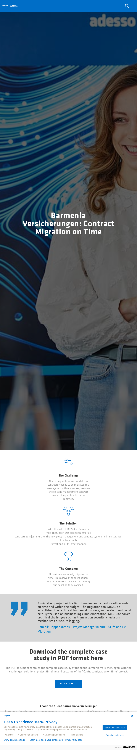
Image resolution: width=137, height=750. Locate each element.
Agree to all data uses (115, 727)
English (8, 716)
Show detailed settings (14, 740)
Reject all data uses (115, 735)
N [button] (127, 6)
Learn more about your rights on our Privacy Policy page (56, 740)
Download (67, 684)
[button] (132, 6)
